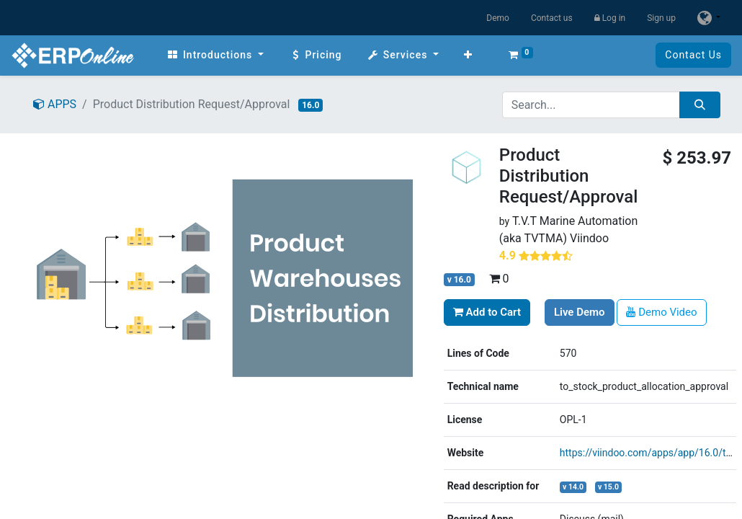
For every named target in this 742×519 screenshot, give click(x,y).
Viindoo (589, 238)
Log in (610, 18)
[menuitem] (215, 55)
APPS (54, 104)
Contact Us (693, 55)
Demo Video (661, 312)
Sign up (661, 18)
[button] (468, 55)
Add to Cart (487, 312)
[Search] (699, 105)
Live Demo (579, 312)
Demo (497, 18)
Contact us (552, 18)
